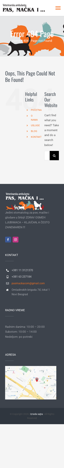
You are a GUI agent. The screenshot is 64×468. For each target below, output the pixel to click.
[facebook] (8, 239)
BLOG (34, 131)
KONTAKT (36, 137)
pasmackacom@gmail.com (28, 283)
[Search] (54, 155)
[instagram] (15, 239)
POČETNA (36, 110)
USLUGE (35, 125)
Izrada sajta (36, 414)
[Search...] (47, 155)
